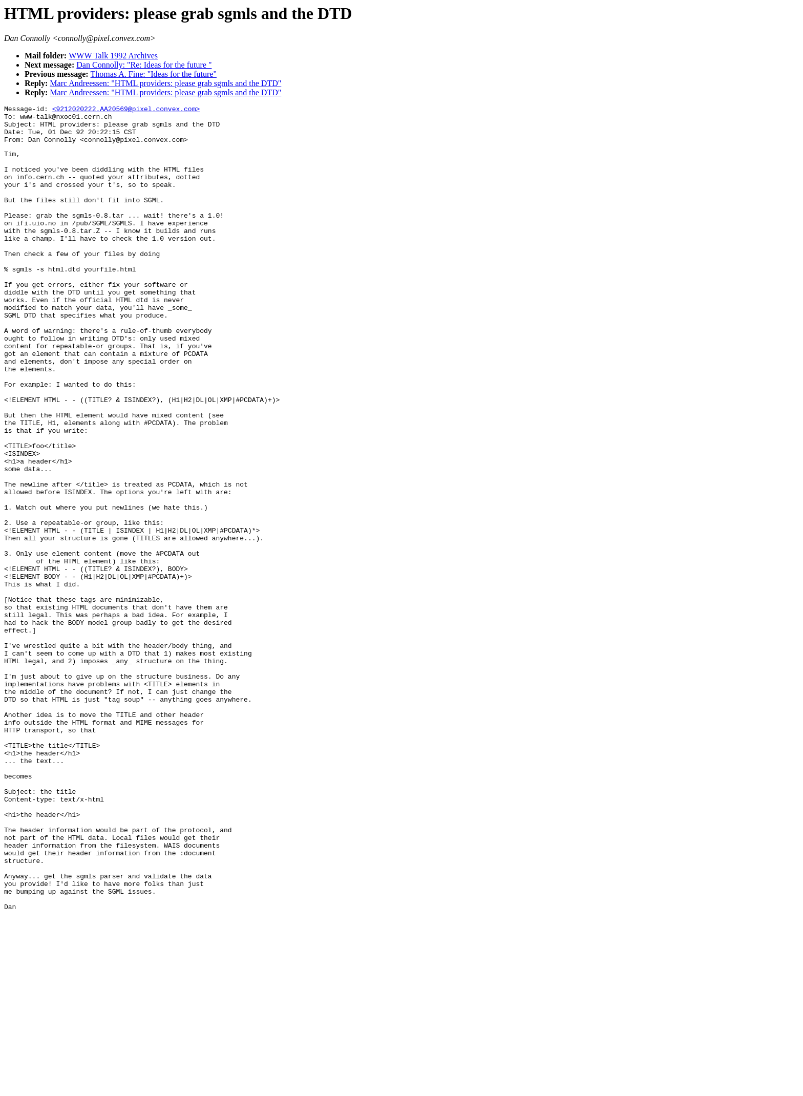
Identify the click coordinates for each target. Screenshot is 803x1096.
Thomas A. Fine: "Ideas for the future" (154, 74)
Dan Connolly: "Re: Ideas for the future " (144, 64)
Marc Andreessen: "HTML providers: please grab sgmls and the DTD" (165, 83)
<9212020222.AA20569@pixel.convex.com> (126, 110)
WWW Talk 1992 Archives (113, 55)
